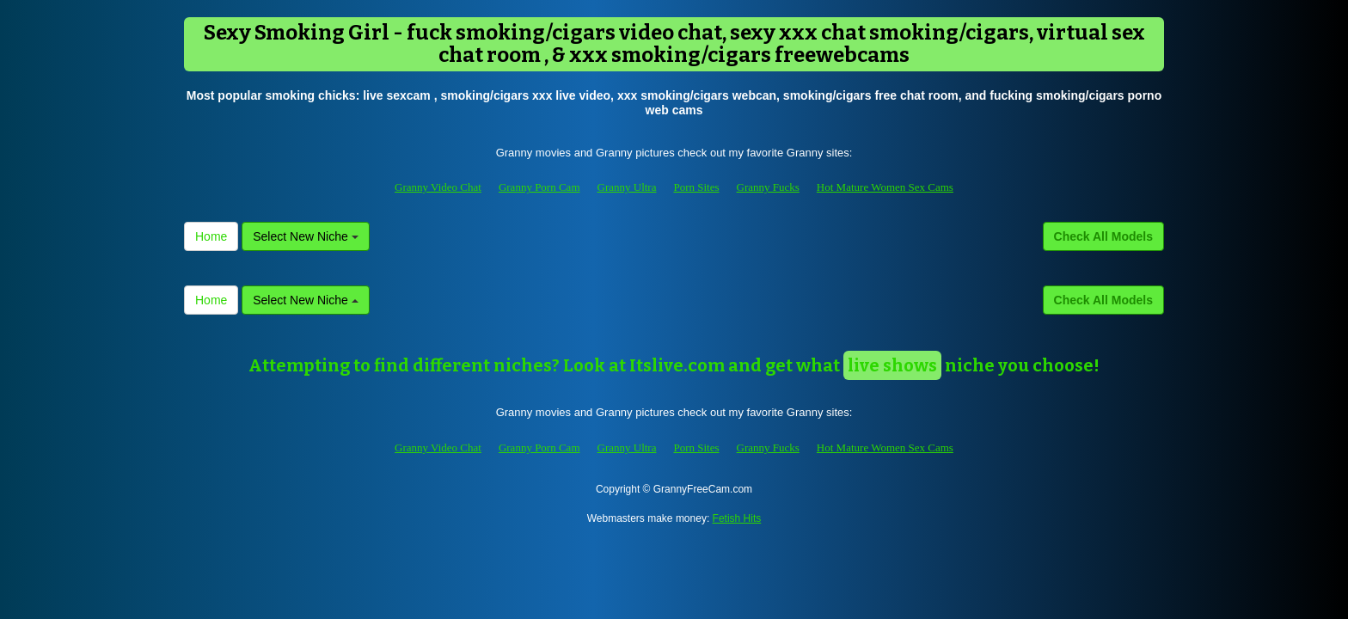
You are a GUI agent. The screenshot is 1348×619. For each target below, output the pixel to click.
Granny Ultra (627, 187)
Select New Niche (305, 236)
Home (211, 236)
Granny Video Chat (438, 187)
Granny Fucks (768, 187)
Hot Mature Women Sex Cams (885, 187)
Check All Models (1103, 236)
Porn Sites (696, 187)
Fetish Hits (737, 518)
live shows (892, 365)
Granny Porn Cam (539, 187)
